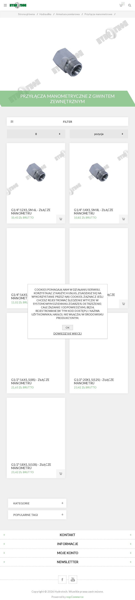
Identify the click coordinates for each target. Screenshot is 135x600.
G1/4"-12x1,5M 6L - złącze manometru (30, 211)
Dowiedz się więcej (67, 333)
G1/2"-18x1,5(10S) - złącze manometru (31, 466)
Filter (67, 121)
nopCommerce (75, 596)
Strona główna (26, 14)
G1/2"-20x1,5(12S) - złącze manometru (94, 381)
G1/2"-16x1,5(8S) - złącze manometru (30, 381)
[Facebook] (62, 579)
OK (68, 327)
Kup (60, 219)
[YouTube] (73, 579)
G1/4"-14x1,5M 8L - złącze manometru (93, 211)
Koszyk (123, 3)
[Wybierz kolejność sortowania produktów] (99, 133)
